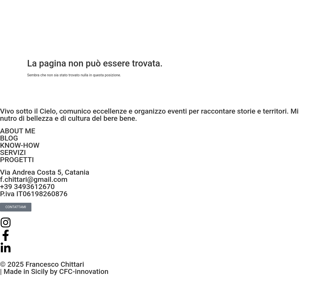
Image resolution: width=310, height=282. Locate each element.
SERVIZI (13, 152)
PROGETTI (17, 159)
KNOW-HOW (19, 145)
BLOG (9, 138)
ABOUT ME (17, 131)
